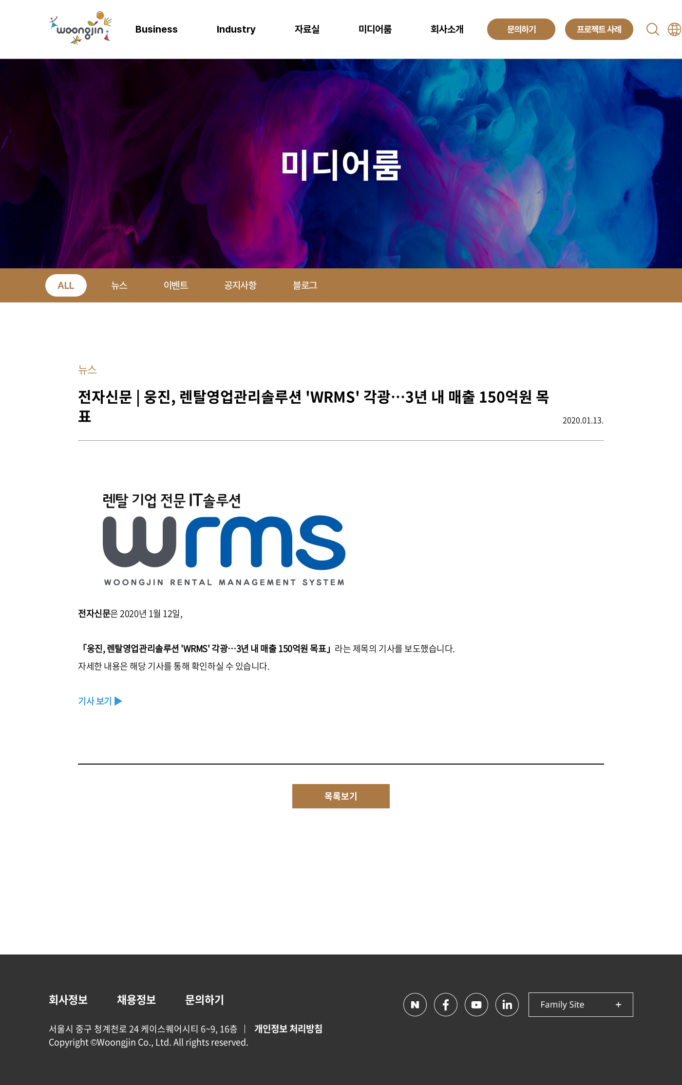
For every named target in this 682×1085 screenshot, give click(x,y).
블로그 (305, 285)
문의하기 (204, 999)
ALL (66, 285)
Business (156, 29)
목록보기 (341, 796)
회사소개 (447, 29)
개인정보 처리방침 (288, 1028)
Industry (236, 29)
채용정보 (136, 999)
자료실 (307, 29)
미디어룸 (375, 29)
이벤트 (176, 285)
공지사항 (240, 285)
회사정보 (68, 999)
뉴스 (119, 285)
